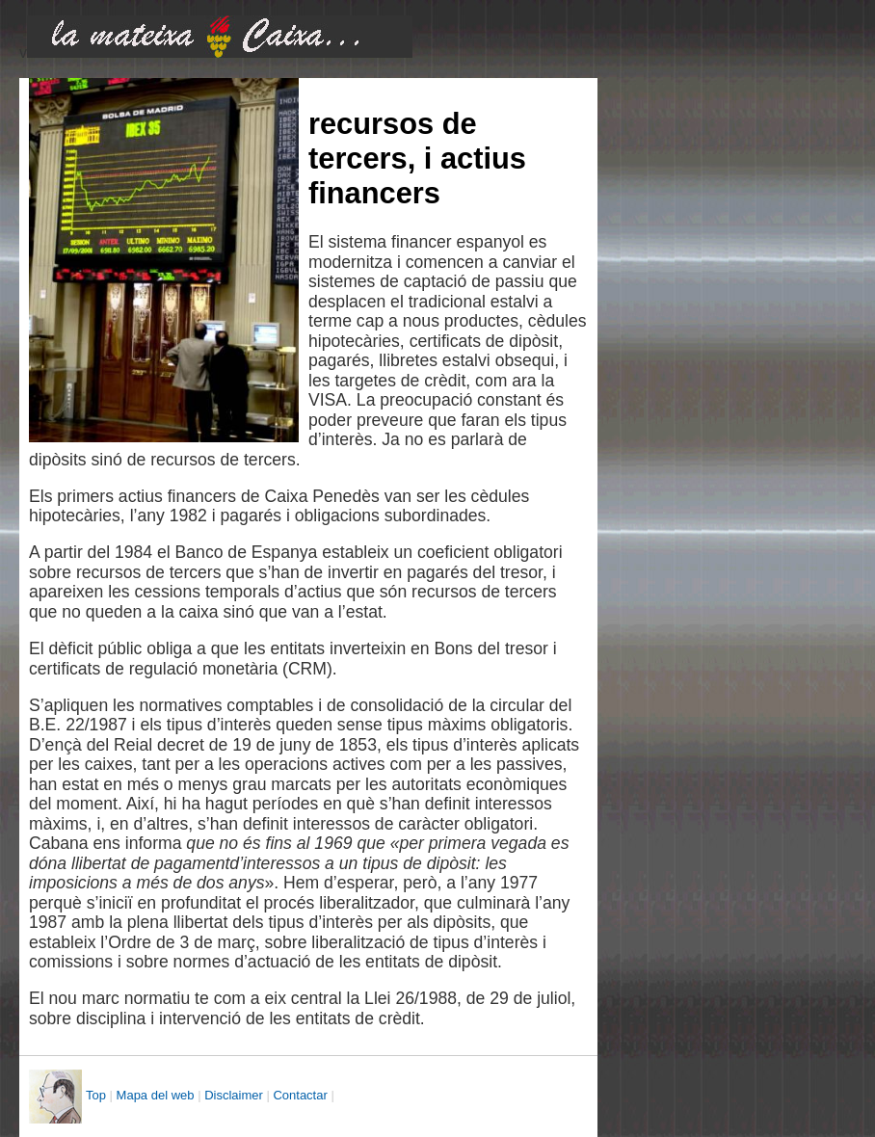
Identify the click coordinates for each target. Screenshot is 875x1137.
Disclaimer (233, 1095)
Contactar (300, 1095)
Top (96, 1095)
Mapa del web (156, 1095)
